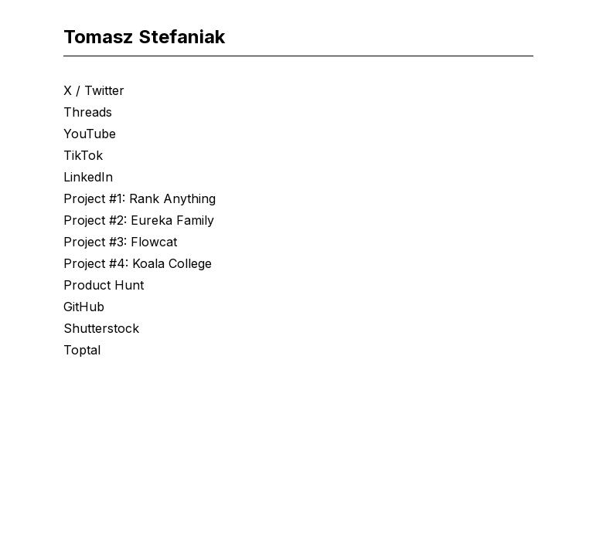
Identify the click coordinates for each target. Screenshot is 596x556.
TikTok (83, 155)
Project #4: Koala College (137, 263)
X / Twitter (93, 90)
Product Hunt (103, 285)
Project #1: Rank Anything (139, 198)
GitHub (83, 306)
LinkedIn (88, 177)
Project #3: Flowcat (120, 241)
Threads (87, 112)
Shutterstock (101, 328)
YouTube (89, 133)
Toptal (81, 350)
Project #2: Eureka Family (138, 220)
